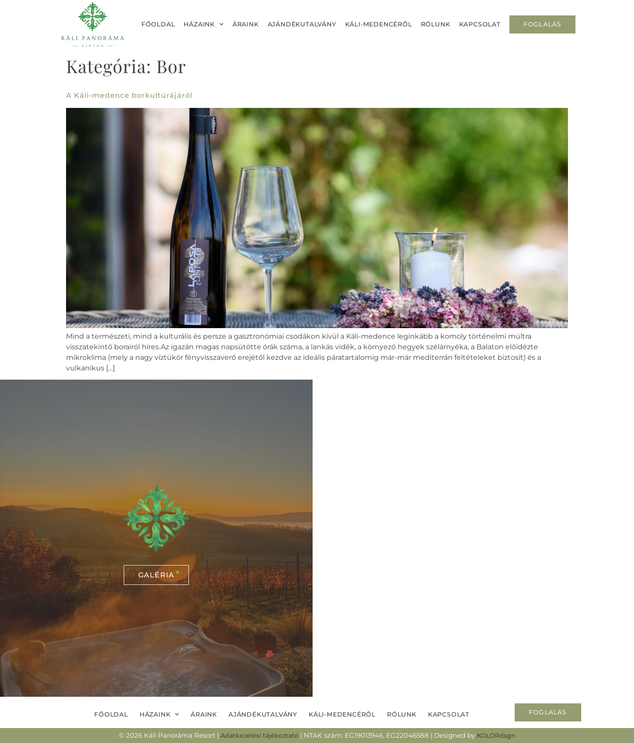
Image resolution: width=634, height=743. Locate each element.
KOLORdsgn (496, 735)
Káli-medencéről (378, 24)
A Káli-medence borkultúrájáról (129, 95)
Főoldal (158, 24)
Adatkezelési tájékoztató (260, 735)
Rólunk (435, 24)
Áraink (245, 24)
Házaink (203, 24)
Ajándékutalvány (302, 24)
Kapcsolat (480, 24)
